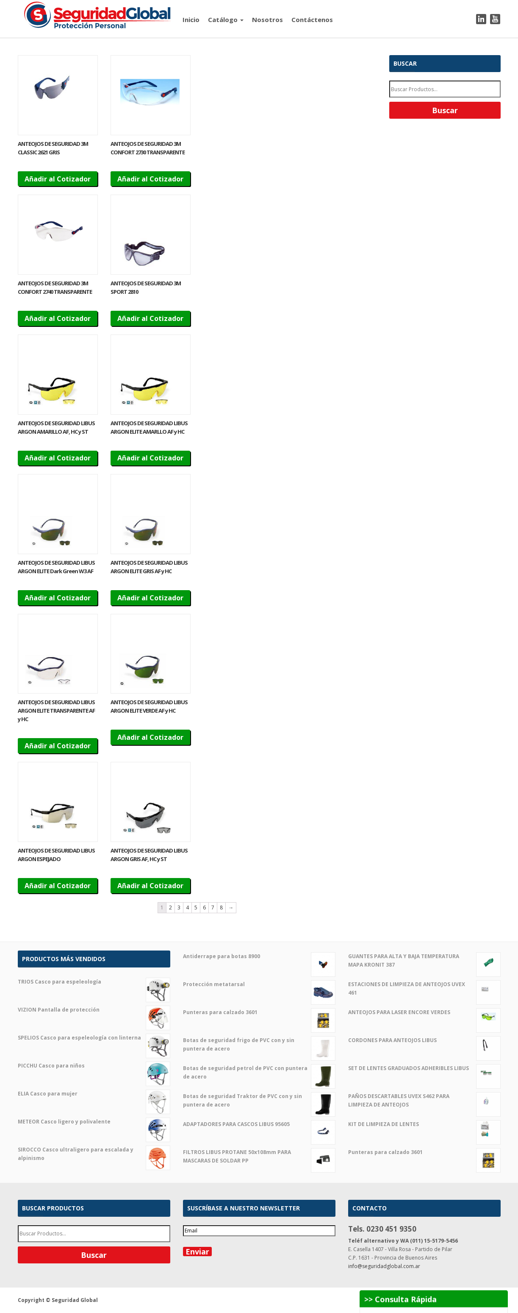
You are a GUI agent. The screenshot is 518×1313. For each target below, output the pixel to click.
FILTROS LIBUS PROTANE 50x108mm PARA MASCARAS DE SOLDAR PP (259, 1156)
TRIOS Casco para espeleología (94, 982)
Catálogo (226, 19)
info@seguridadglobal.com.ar (384, 1266)
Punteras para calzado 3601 (259, 1012)
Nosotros (267, 19)
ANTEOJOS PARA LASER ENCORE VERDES (424, 1012)
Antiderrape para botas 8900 (259, 956)
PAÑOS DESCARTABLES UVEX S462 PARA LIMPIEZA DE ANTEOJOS (424, 1100)
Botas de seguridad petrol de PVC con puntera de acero (259, 1072)
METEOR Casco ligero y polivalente (94, 1122)
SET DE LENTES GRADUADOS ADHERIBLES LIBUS (424, 1068)
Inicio (191, 19)
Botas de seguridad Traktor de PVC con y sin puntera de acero (259, 1100)
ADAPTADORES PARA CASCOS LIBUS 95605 (259, 1124)
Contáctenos (312, 19)
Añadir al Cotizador (58, 179)
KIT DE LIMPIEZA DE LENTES (424, 1124)
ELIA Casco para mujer (94, 1094)
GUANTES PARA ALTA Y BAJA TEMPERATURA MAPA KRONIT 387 (424, 960)
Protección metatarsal (259, 984)
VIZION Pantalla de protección (94, 1010)
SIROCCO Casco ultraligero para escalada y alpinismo (94, 1154)
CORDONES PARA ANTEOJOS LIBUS (424, 1040)
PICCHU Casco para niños (94, 1066)
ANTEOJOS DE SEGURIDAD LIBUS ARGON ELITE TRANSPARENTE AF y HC (56, 710)
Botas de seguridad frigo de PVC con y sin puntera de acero (259, 1044)
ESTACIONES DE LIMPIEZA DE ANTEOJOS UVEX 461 (424, 988)
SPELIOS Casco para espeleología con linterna (94, 1038)
